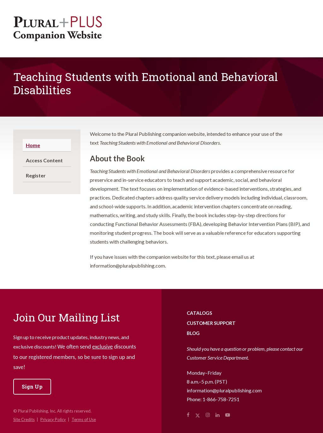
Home (33, 145)
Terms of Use (84, 419)
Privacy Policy (53, 419)
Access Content (44, 160)
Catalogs (199, 313)
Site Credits (24, 419)
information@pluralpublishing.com (224, 390)
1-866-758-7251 (221, 399)
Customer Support (211, 323)
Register (36, 175)
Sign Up (32, 386)
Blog (193, 333)
